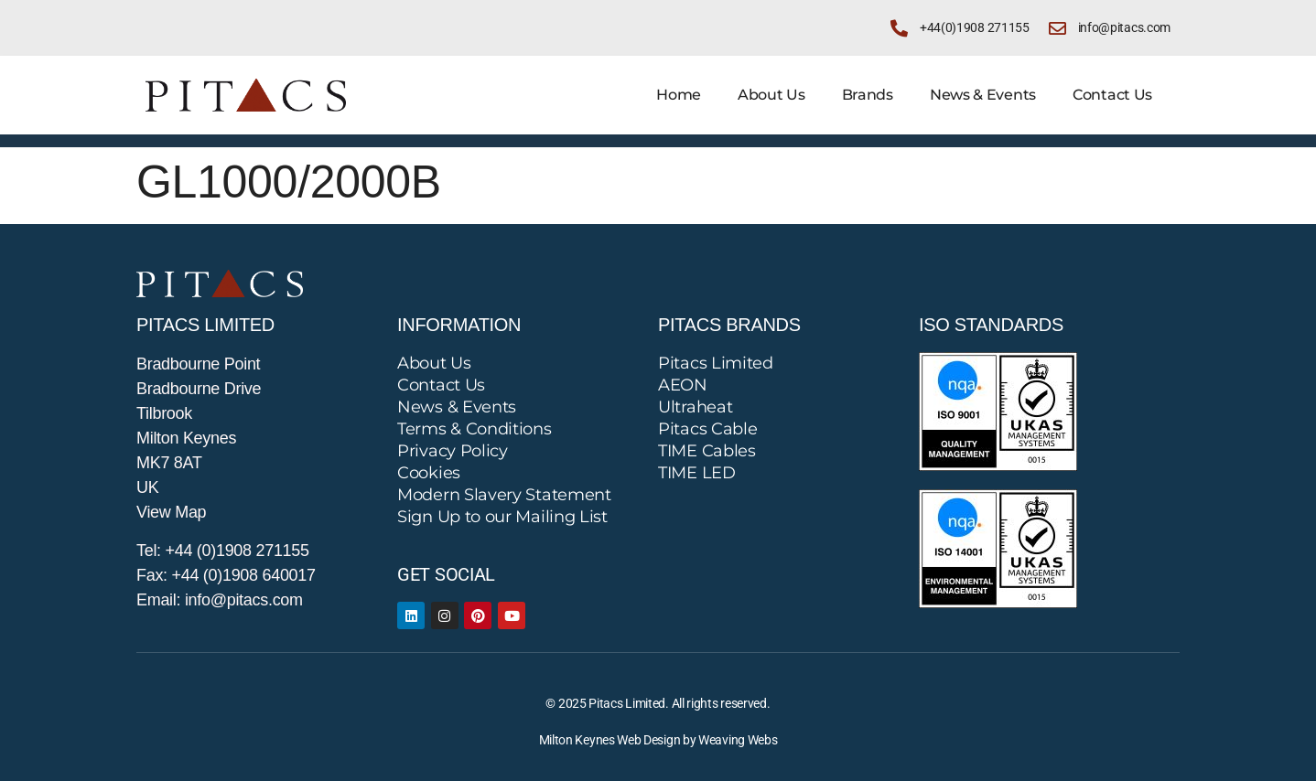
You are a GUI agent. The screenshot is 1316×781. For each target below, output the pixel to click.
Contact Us (1112, 94)
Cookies (428, 473)
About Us (771, 94)
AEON (682, 385)
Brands (867, 94)
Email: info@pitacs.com (219, 600)
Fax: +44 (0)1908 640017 (226, 575)
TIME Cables (707, 451)
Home (678, 94)
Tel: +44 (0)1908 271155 (222, 550)
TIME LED (697, 473)
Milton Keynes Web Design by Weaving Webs (658, 740)
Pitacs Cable (707, 429)
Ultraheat (695, 407)
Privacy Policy (452, 451)
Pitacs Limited (715, 363)
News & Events (983, 94)
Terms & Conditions (474, 429)
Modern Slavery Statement (504, 495)
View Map (171, 512)
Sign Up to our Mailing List (502, 517)
